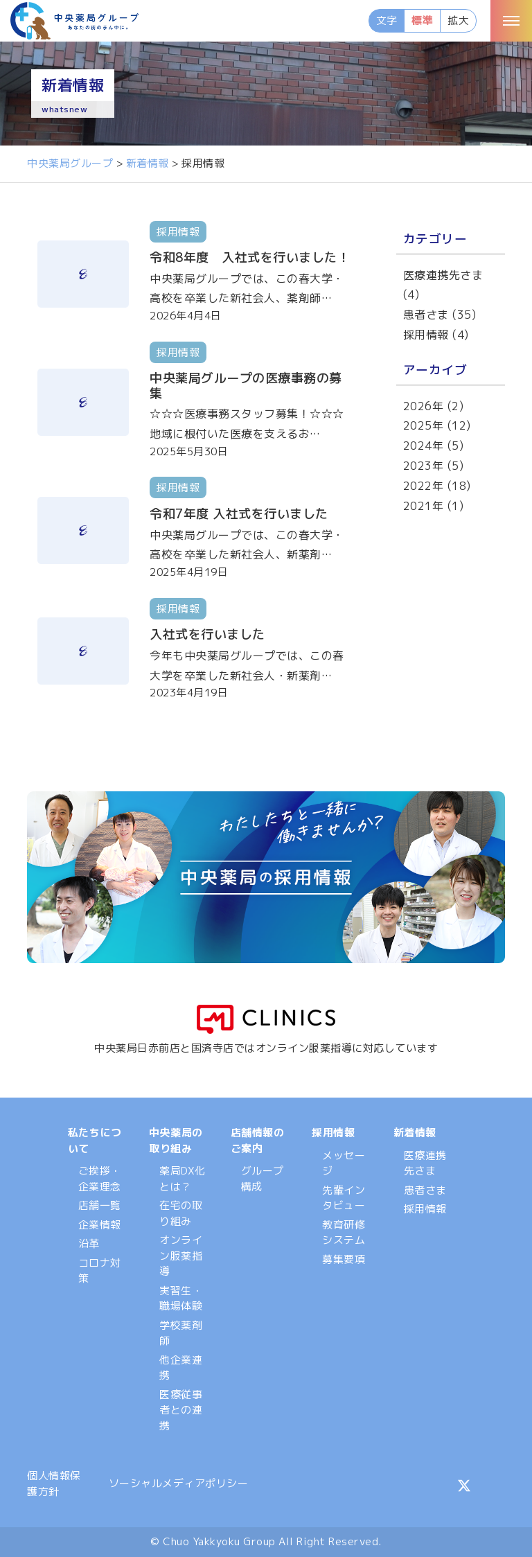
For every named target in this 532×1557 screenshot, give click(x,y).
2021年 (423, 505)
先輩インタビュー (343, 1198)
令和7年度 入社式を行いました (239, 513)
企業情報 (99, 1224)
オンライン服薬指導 (180, 1255)
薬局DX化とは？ (182, 1178)
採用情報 (426, 334)
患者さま (426, 314)
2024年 (423, 445)
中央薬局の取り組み (176, 1140)
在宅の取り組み (180, 1213)
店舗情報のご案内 (258, 1140)
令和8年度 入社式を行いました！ (250, 257)
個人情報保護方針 (54, 1483)
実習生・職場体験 (180, 1298)
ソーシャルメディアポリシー (179, 1483)
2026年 (423, 406)
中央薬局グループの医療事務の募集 (246, 385)
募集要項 (343, 1259)
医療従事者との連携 (180, 1410)
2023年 (423, 465)
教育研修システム (343, 1232)
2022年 (423, 485)
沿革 (89, 1243)
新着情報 (414, 1132)
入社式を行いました (207, 634)
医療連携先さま (443, 275)
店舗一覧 (99, 1205)
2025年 (423, 425)
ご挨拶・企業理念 (99, 1178)
